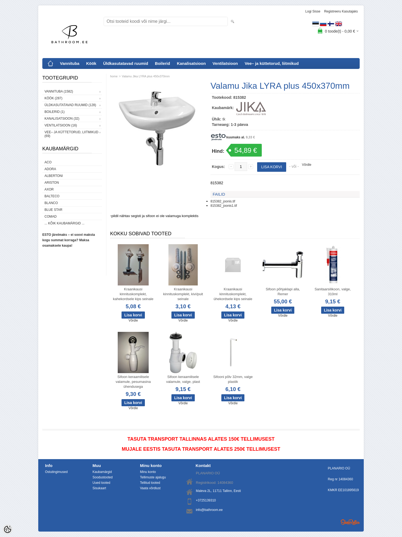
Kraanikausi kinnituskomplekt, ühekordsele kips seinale (233, 294)
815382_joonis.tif (222, 201)
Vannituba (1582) (58, 91)
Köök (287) (53, 98)
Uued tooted (101, 483)
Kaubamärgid (102, 472)
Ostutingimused (56, 472)
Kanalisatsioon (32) (61, 118)
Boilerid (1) (54, 112)
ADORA (50, 169)
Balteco (51, 196)
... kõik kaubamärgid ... (64, 223)
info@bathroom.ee (209, 510)
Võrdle (306, 165)
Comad (50, 216)
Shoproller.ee (350, 522)
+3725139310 (206, 500)
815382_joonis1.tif (223, 206)
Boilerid (162, 63)
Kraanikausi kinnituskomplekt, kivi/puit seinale (183, 294)
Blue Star (53, 210)
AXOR (49, 189)
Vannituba (69, 63)
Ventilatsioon (225, 63)
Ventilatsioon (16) (60, 125)
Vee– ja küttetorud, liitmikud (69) (71, 134)
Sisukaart (99, 488)
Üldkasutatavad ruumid (125, 63)
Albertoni (53, 176)
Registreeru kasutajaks (341, 11)
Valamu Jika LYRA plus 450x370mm (146, 76)
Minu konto (148, 472)
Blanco (51, 203)
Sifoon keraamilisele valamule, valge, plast (183, 379)
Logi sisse (312, 11)
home (114, 76)
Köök (91, 63)
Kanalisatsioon (191, 63)
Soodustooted (102, 477)
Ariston (51, 183)
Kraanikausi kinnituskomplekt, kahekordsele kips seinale (133, 294)
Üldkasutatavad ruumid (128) (70, 105)
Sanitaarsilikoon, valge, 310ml (333, 291)
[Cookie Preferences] (7, 529)
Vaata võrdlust (150, 488)
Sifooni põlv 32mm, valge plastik (233, 379)
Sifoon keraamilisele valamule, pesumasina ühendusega (133, 382)
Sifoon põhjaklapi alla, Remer (283, 291)
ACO (48, 162)
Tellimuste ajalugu (153, 477)
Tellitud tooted (150, 483)
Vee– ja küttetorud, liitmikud (272, 63)
